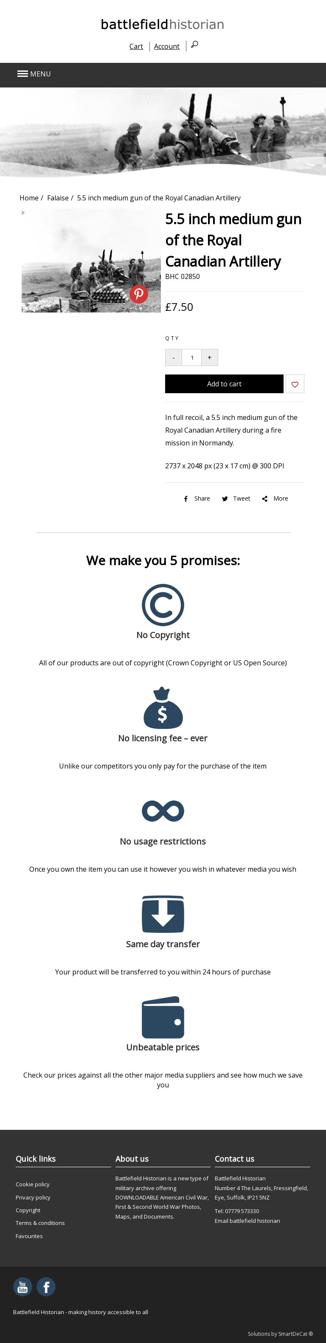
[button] (133, 74)
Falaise (58, 198)
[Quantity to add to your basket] (191, 357)
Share (196, 498)
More (274, 498)
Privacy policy (33, 1197)
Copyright (28, 1210)
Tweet (235, 498)
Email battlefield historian (247, 1221)
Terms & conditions (40, 1223)
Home (29, 198)
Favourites (29, 1236)
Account (167, 46)
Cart (136, 46)
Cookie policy (33, 1184)
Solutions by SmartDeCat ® (280, 1333)
